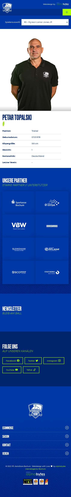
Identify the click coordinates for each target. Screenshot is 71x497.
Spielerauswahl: (12, 22)
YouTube (12, 369)
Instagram (54, 360)
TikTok (31, 369)
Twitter (33, 360)
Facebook (12, 360)
